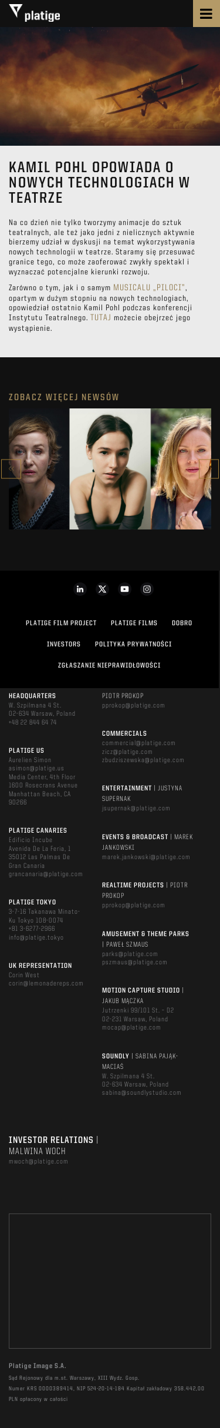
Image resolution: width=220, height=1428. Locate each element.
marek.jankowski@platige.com (146, 857)
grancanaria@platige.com (46, 874)
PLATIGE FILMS (134, 623)
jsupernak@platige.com (136, 808)
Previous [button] (11, 468)
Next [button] (209, 468)
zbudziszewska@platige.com (143, 760)
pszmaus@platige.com (135, 962)
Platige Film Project (61, 623)
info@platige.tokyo (36, 937)
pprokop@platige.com (133, 705)
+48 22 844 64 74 (33, 722)
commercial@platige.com (139, 743)
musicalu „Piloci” (149, 288)
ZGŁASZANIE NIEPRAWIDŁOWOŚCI (109, 665)
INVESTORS (64, 644)
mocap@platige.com (131, 1027)
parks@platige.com (130, 954)
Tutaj (100, 318)
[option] (110, 468)
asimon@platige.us (37, 768)
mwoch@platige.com (39, 1161)
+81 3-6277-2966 (32, 929)
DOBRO (182, 623)
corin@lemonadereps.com (46, 983)
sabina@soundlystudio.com (142, 1093)
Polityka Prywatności (133, 644)
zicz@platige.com (127, 752)
